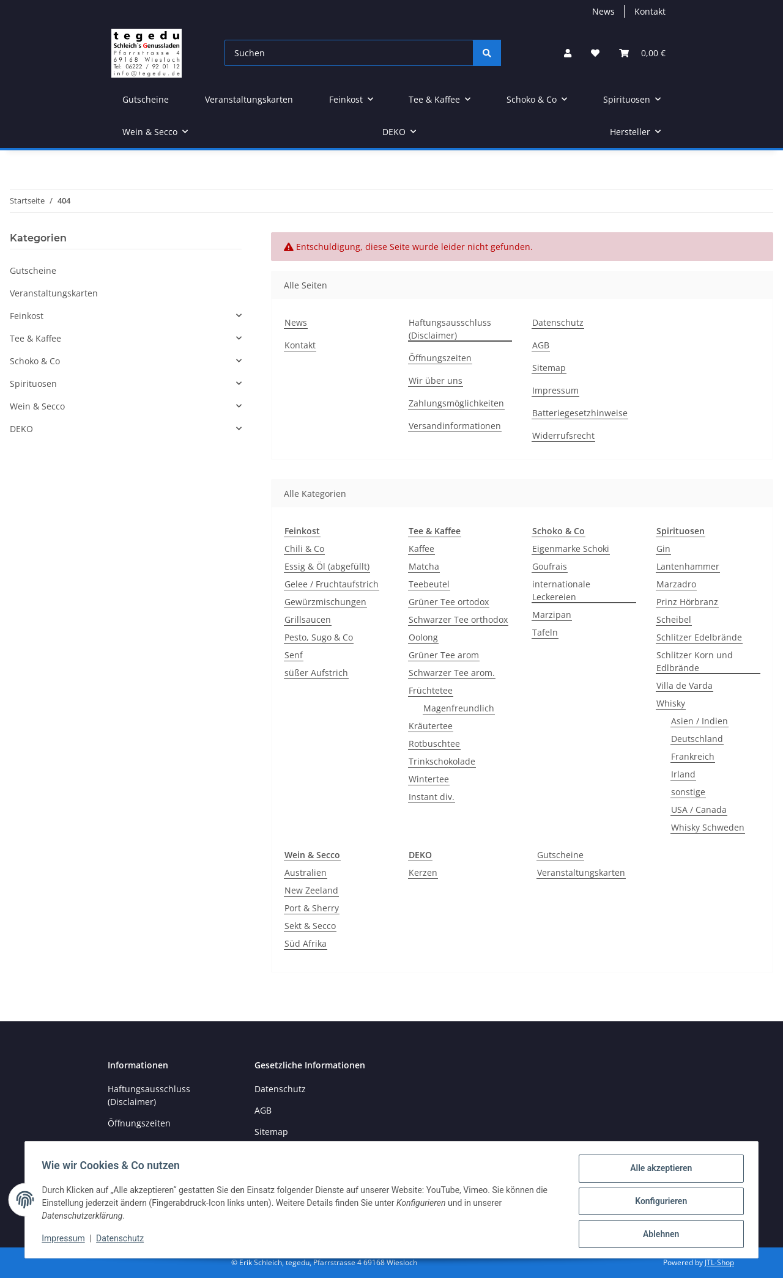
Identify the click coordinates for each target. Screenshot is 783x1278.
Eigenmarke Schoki (570, 548)
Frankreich (692, 756)
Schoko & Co (35, 361)
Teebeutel (429, 584)
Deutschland (697, 738)
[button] (567, 53)
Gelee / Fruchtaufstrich (331, 584)
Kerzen (423, 872)
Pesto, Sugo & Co (318, 637)
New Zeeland (311, 890)
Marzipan (551, 614)
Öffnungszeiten (440, 358)
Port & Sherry (311, 908)
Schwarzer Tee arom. (452, 672)
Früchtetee (431, 690)
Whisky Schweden (707, 827)
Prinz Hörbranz (687, 602)
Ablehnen (658, 1234)
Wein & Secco (37, 406)
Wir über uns (435, 380)
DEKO (21, 429)
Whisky (670, 703)
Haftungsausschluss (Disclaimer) (450, 329)
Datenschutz (123, 1240)
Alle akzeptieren (658, 1171)
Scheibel (673, 619)
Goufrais (549, 566)
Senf (293, 655)
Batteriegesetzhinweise (580, 413)
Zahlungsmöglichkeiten (456, 403)
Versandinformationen (455, 426)
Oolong (423, 637)
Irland (683, 774)
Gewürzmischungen (325, 602)
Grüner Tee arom (444, 655)
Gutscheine (560, 855)
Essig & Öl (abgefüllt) (326, 566)
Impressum (66, 1240)
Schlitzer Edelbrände (699, 637)
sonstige (688, 792)
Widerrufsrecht (563, 435)
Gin (663, 548)
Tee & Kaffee (35, 338)
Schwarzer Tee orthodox (458, 619)
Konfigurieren (658, 1203)
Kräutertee (431, 726)
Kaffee (421, 548)
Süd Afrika (305, 943)
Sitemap (549, 367)
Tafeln (545, 632)
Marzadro (676, 584)
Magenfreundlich (458, 708)
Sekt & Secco (310, 925)
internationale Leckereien (561, 590)
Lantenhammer (687, 566)
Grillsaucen (307, 619)
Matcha (424, 566)
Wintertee (429, 779)
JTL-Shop (719, 1262)
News (603, 11)
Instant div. (432, 796)
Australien (305, 872)
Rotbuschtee (434, 743)
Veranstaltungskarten (581, 872)
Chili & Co (304, 548)
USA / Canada (699, 809)
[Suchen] (349, 53)
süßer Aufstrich (316, 672)
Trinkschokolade (442, 761)
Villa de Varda (684, 685)
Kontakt (650, 11)
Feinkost (26, 315)
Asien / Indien (699, 721)
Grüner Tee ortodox (449, 602)
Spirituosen (33, 383)
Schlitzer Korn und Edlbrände (694, 661)
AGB (540, 345)
